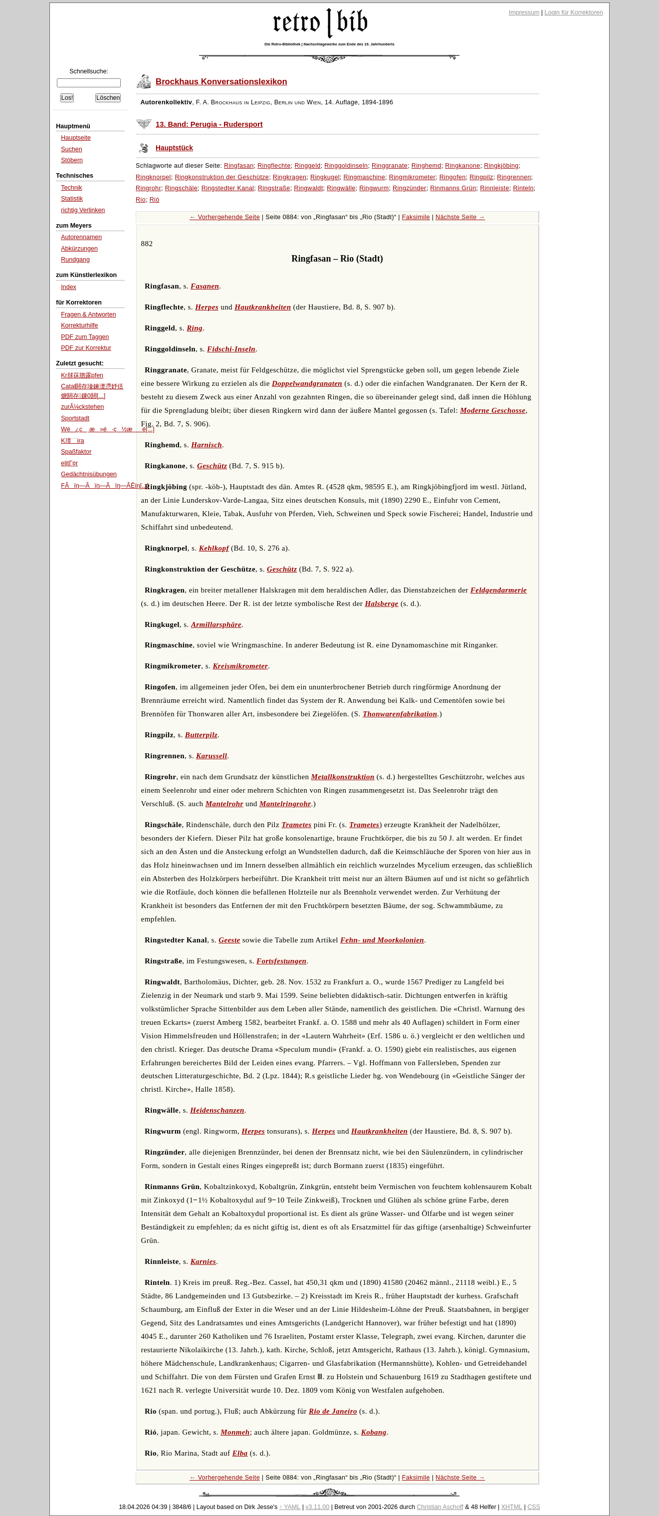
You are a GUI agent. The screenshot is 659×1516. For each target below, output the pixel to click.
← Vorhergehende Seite (225, 217)
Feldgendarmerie (498, 590)
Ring (195, 328)
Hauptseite (76, 137)
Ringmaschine (365, 177)
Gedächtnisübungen (89, 474)
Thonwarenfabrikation (400, 714)
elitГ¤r (69, 463)
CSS (533, 1507)
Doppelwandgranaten (307, 383)
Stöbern (72, 160)
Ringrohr (148, 188)
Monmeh (234, 1432)
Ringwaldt (308, 188)
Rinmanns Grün (453, 188)
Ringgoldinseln (346, 165)
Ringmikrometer (412, 177)
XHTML (511, 1507)
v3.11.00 (317, 1507)
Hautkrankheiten (262, 307)
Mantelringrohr (285, 804)
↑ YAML (290, 1507)
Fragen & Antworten (88, 314)
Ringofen (452, 177)
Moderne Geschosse (492, 410)
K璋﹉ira (72, 440)
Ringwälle (341, 188)
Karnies (203, 1261)
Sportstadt (75, 418)
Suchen (71, 149)
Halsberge (381, 603)
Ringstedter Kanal (228, 188)
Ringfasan (239, 165)
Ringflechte (274, 165)
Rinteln (523, 188)
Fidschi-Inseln (231, 349)
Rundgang (75, 259)
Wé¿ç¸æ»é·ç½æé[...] (107, 429)
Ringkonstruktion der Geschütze (222, 177)
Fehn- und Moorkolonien (382, 940)
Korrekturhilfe (79, 325)
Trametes (296, 825)
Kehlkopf (214, 548)
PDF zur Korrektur (86, 347)
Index (68, 287)
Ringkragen (290, 177)
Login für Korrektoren (574, 12)
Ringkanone (462, 165)
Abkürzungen (79, 248)
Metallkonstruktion (343, 777)
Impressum (524, 12)
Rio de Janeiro (333, 1411)
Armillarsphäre (216, 624)
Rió (155, 199)
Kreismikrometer (240, 666)
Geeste (229, 940)
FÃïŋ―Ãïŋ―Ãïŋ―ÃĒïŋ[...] (105, 485)
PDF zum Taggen (85, 336)
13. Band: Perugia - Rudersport (209, 124)
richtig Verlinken (83, 210)
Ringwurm (374, 188)
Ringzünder (410, 188)
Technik (71, 187)
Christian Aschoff (440, 1507)
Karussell (211, 756)
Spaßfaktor (76, 451)
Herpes (207, 307)
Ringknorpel (153, 177)
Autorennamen (81, 237)
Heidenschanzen (217, 1110)
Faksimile (416, 217)
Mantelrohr (224, 804)
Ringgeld (307, 165)
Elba (240, 1453)
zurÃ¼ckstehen (82, 406)
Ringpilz (481, 177)
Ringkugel (325, 177)
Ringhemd (426, 165)
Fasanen (205, 286)
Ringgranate (390, 165)
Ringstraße (274, 188)
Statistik (72, 198)
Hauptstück (174, 148)
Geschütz (212, 466)
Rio (141, 199)
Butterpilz (201, 735)
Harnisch (206, 445)
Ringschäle (181, 188)
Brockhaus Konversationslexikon (221, 81)
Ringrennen (514, 177)
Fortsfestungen (281, 961)
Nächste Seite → (460, 217)
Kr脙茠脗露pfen (82, 375)
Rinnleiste (494, 188)
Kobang (374, 1432)
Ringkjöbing (501, 165)
